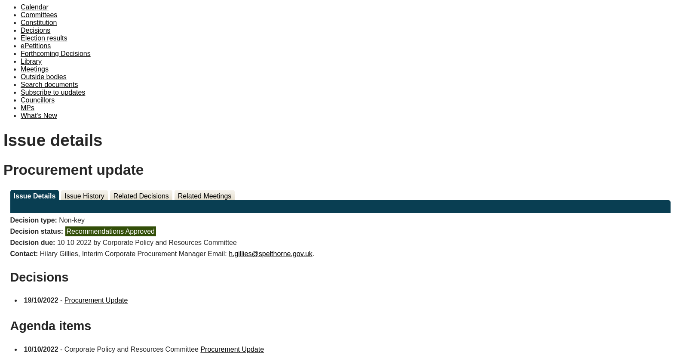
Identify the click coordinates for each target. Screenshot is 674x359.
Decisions (35, 30)
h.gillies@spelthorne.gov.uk (270, 253)
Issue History (84, 196)
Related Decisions (141, 196)
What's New (39, 115)
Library (31, 61)
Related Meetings (205, 196)
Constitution (39, 22)
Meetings (35, 69)
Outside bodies (44, 76)
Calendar (35, 7)
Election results (44, 38)
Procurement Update (96, 300)
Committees (39, 15)
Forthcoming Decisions (56, 53)
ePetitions (36, 46)
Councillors (38, 100)
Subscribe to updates (53, 92)
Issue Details (35, 196)
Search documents (49, 84)
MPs (27, 107)
